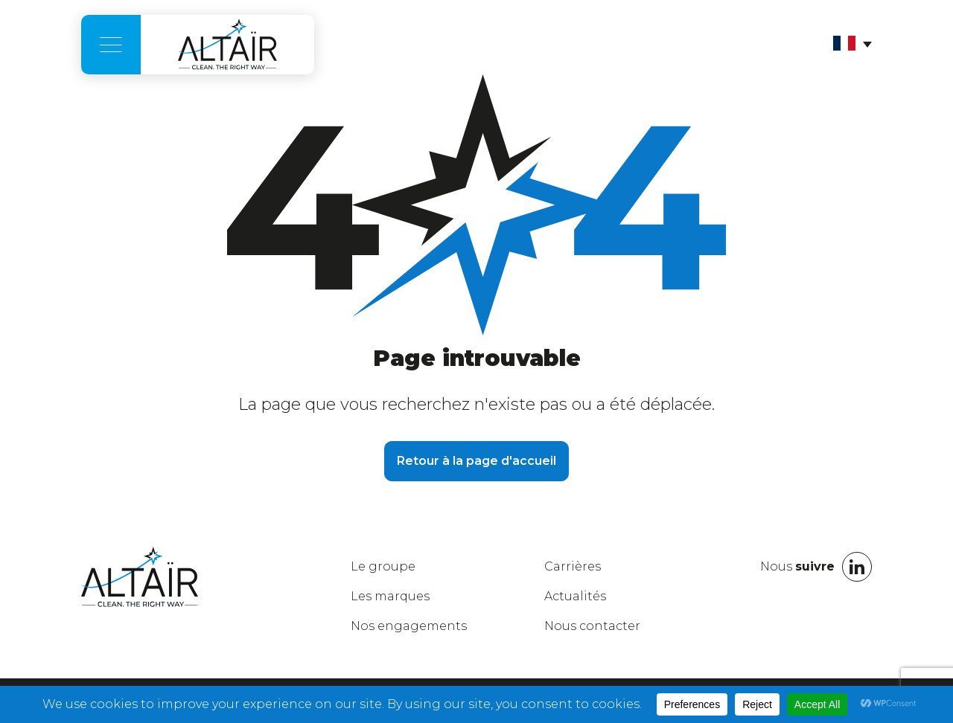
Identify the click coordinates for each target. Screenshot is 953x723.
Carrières (572, 566)
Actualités (575, 596)
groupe (383, 566)
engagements (409, 626)
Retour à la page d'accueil (476, 461)
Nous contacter (592, 626)
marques (390, 596)
